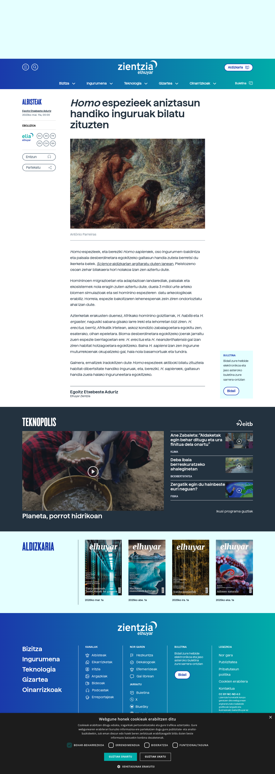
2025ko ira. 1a (180, 600)
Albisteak (32, 102)
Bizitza (32, 649)
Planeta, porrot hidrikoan (62, 516)
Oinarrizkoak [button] (203, 83)
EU (39, 136)
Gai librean (142, 676)
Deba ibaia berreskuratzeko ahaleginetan (187, 464)
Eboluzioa (29, 125)
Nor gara (226, 655)
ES (46, 136)
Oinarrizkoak (42, 689)
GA (52, 143)
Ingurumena (41, 659)
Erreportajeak (99, 697)
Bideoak (95, 683)
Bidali (231, 391)
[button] (25, 67)
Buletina (244, 83)
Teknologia (39, 669)
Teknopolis (39, 421)
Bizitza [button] (67, 83)
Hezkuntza (141, 655)
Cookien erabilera (233, 681)
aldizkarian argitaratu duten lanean (135, 264)
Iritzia (92, 669)
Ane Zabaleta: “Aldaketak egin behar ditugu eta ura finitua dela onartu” (196, 440)
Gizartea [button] (169, 83)
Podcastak (97, 690)
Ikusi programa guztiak (234, 511)
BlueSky (139, 706)
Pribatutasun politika (229, 672)
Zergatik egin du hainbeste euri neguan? (197, 486)
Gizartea (35, 679)
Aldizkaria (238, 67)
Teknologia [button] (136, 83)
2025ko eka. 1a (225, 600)
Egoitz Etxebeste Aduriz (36, 111)
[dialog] (137, 743)
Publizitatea (228, 662)
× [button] (270, 717)
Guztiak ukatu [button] (155, 756)
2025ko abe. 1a (137, 600)
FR (52, 136)
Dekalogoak (142, 662)
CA (46, 143)
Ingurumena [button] (100, 83)
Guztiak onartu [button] (120, 756)
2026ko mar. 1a (94, 600)
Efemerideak (143, 669)
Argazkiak (96, 676)
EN (39, 143)
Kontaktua (227, 688)
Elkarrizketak (98, 662)
